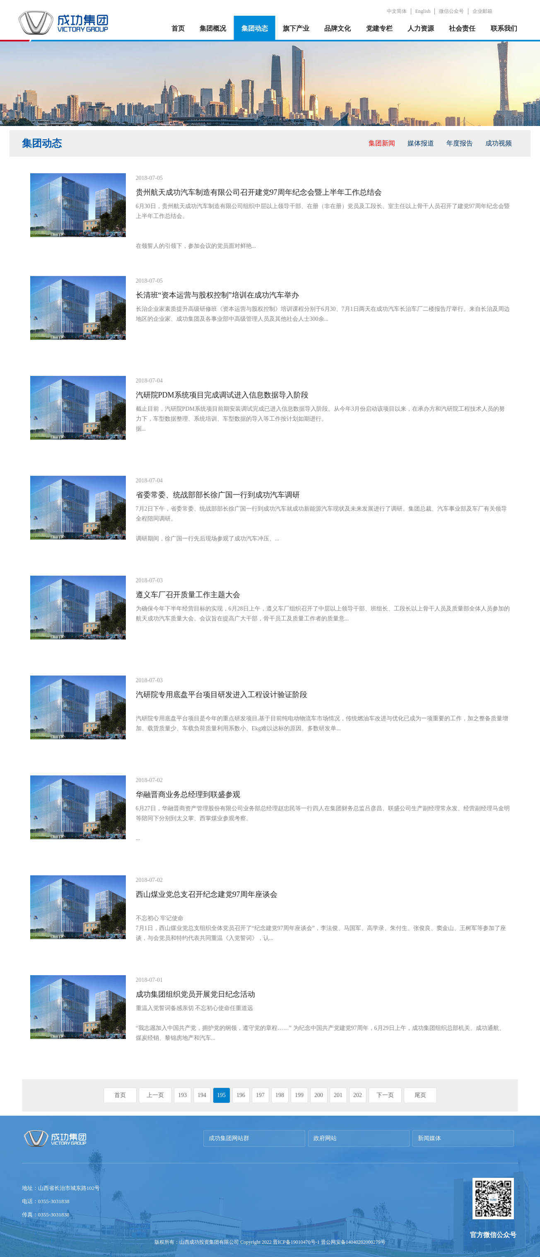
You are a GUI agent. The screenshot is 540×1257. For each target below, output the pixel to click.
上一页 (155, 1095)
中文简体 (397, 11)
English (423, 11)
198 (279, 1095)
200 (318, 1095)
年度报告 (459, 143)
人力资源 (420, 28)
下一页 (385, 1095)
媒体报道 (420, 143)
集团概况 (213, 28)
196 (240, 1095)
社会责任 (462, 28)
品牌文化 (337, 28)
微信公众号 (451, 11)
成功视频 (498, 143)
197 (260, 1095)
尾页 (420, 1095)
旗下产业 (296, 28)
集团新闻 (382, 143)
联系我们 (504, 28)
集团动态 (254, 28)
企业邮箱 (482, 11)
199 (299, 1095)
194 (202, 1095)
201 (338, 1095)
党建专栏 (379, 28)
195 (221, 1095)
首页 (178, 28)
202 (357, 1095)
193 (182, 1095)
